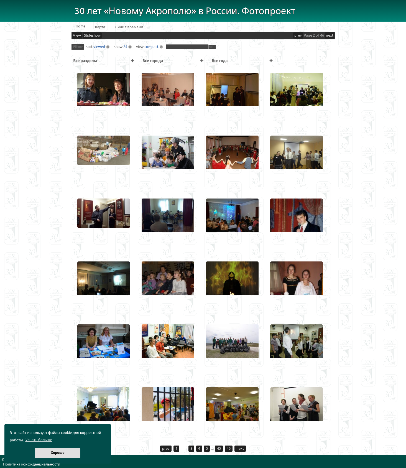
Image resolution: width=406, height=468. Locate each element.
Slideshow (92, 35)
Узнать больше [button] (38, 440)
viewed (99, 47)
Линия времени (129, 27)
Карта (100, 27)
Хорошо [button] (57, 453)
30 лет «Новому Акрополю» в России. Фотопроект (184, 11)
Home (80, 26)
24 (125, 47)
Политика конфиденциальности (31, 464)
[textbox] (187, 46)
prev (298, 35)
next (329, 35)
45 (219, 449)
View (77, 35)
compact (151, 47)
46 (229, 449)
